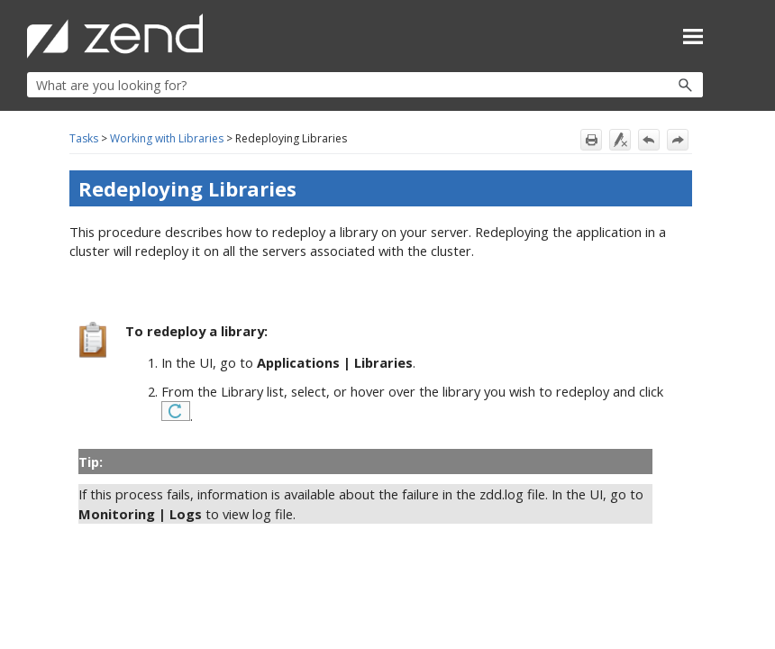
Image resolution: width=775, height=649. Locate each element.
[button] (646, 84)
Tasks (83, 138)
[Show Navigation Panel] (693, 36)
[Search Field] (365, 84)
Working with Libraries (166, 138)
